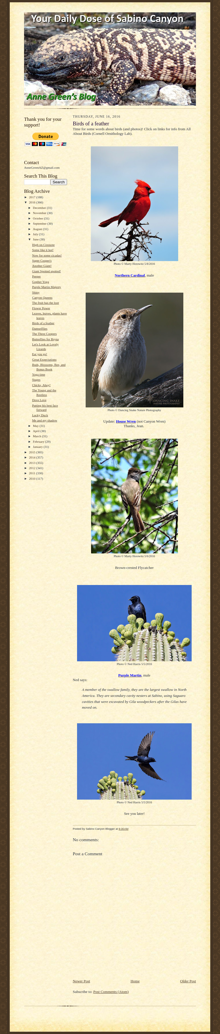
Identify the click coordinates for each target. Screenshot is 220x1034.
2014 (32, 457)
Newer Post (81, 981)
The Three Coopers (44, 333)
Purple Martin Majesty (46, 287)
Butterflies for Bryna (45, 339)
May (36, 425)
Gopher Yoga (40, 281)
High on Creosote (43, 244)
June (36, 239)
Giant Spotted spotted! (46, 271)
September (40, 223)
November (40, 213)
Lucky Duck (40, 415)
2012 (32, 468)
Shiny (36, 292)
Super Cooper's (42, 260)
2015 (32, 452)
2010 (32, 478)
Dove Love (39, 400)
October (38, 218)
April (36, 431)
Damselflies (39, 328)
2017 (32, 197)
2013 (32, 462)
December (40, 207)
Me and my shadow (44, 420)
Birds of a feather (43, 323)
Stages (36, 379)
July (36, 234)
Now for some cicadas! (47, 255)
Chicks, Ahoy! (41, 385)
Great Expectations (44, 359)
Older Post (188, 981)
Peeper (36, 276)
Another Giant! (42, 265)
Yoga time (38, 374)
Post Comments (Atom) (111, 992)
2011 (32, 473)
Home (135, 981)
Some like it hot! (43, 250)
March (37, 436)
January (38, 446)
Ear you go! (39, 354)
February (39, 441)
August (38, 229)
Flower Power (41, 308)
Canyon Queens (42, 297)
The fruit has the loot (45, 302)
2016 (32, 202)
